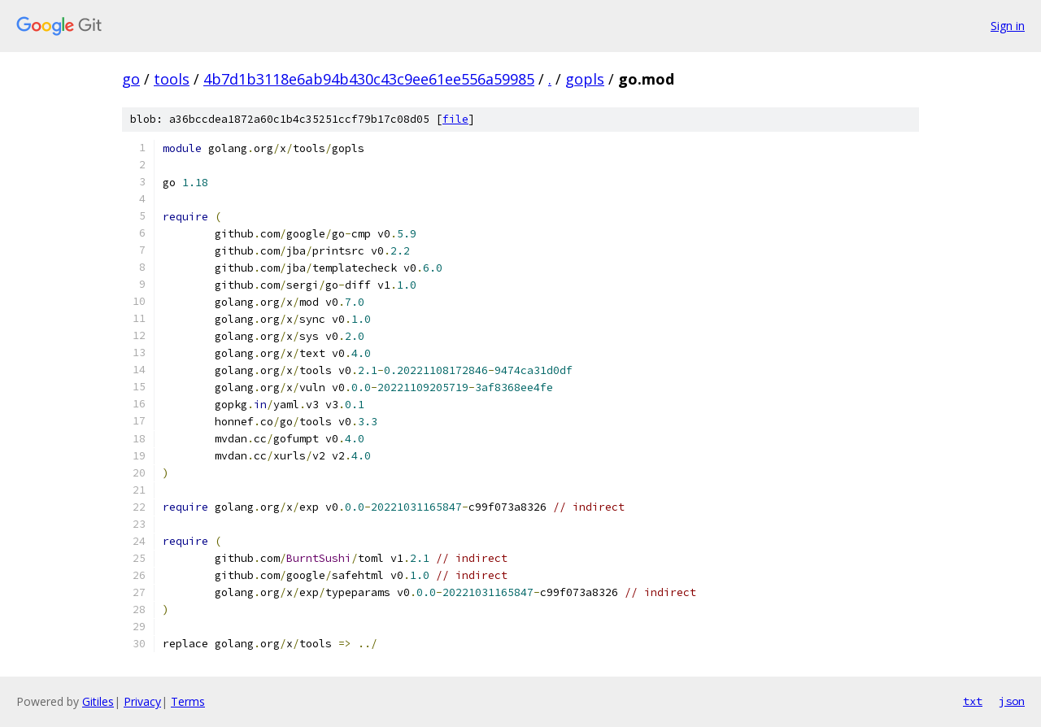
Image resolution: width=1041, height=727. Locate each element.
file (455, 119)
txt (972, 701)
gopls (584, 79)
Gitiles (98, 701)
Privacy (142, 701)
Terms (188, 701)
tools (171, 79)
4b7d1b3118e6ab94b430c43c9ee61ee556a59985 (368, 79)
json (1012, 701)
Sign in (1008, 25)
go (131, 79)
